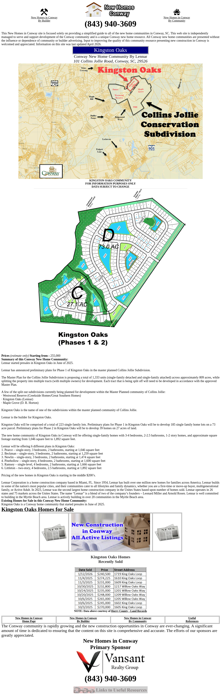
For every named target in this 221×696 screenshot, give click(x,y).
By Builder (44, 20)
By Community (176, 20)
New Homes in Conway (44, 17)
